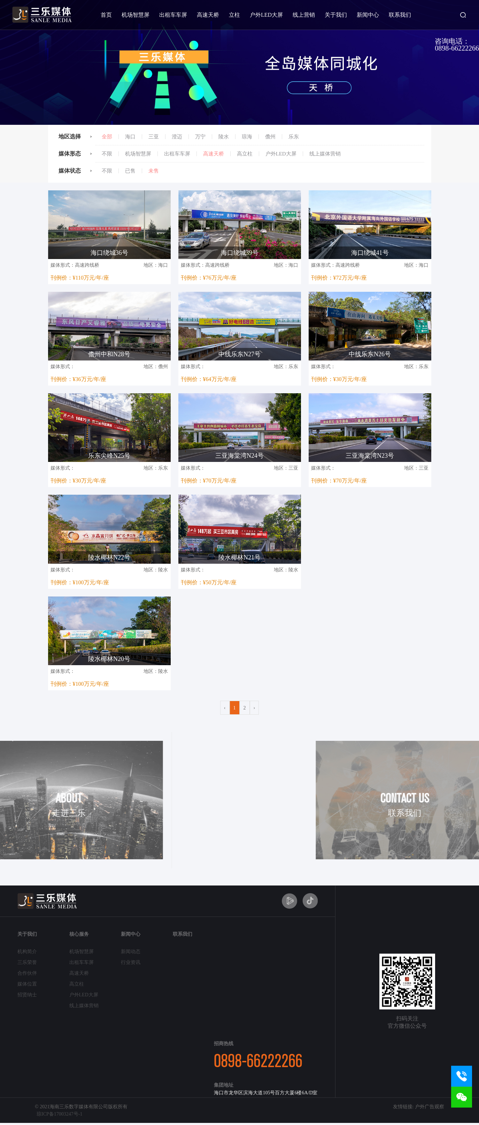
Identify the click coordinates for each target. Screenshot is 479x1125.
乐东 (293, 136)
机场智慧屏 (135, 15)
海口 (130, 136)
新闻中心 (368, 15)
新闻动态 (130, 951)
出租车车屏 (173, 15)
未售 (153, 170)
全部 (107, 136)
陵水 (223, 136)
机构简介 (27, 951)
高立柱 (245, 153)
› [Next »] (254, 707)
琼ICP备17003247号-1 (59, 1114)
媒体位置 (27, 984)
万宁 (200, 136)
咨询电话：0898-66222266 (457, 44)
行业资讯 (130, 962)
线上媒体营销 (325, 153)
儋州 (270, 136)
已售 (130, 170)
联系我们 (400, 15)
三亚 (153, 136)
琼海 (247, 136)
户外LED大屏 (266, 15)
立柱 (234, 15)
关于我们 (336, 15)
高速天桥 (208, 15)
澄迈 (177, 136)
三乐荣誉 (27, 962)
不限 (107, 153)
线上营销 (304, 15)
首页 (106, 15)
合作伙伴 (27, 973)
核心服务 (79, 934)
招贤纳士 (27, 994)
